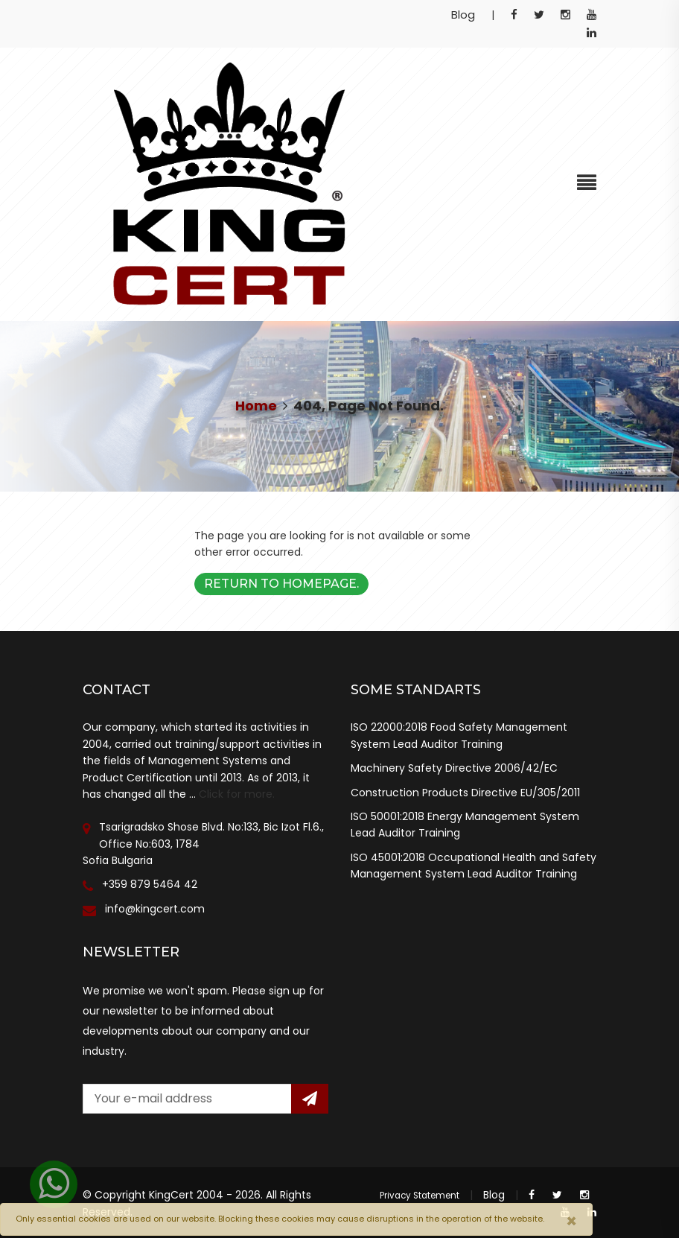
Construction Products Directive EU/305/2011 (465, 792)
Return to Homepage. (281, 584)
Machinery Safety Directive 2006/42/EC (454, 768)
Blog (463, 14)
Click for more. (237, 794)
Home (256, 405)
